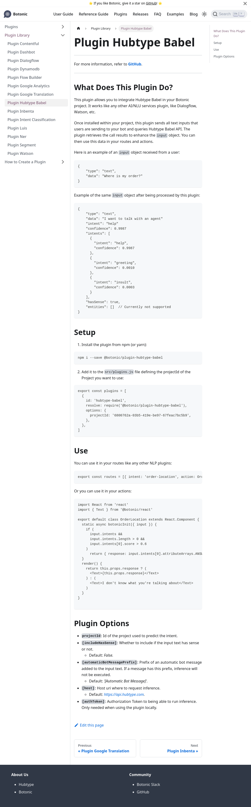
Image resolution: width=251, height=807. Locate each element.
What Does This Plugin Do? (229, 33)
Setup (218, 43)
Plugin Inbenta (20, 111)
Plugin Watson (20, 153)
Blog (194, 14)
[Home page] (78, 28)
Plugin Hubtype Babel (26, 102)
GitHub (151, 3)
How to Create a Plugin (25, 161)
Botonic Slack (148, 784)
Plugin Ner (16, 136)
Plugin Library (17, 35)
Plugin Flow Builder (24, 77)
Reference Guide (93, 14)
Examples (175, 14)
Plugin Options (224, 56)
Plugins (120, 14)
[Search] (229, 14)
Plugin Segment (21, 145)
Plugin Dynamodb (23, 69)
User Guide (63, 14)
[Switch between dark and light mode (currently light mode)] (204, 14)
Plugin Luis (17, 128)
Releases (141, 14)
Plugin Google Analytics (28, 85)
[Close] (245, 3)
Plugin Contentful (23, 43)
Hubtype (26, 784)
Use (216, 49)
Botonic (25, 792)
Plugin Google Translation (30, 94)
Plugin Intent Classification (31, 119)
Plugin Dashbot (21, 52)
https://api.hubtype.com (124, 694)
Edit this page (89, 725)
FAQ (157, 14)
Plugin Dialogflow (23, 60)
